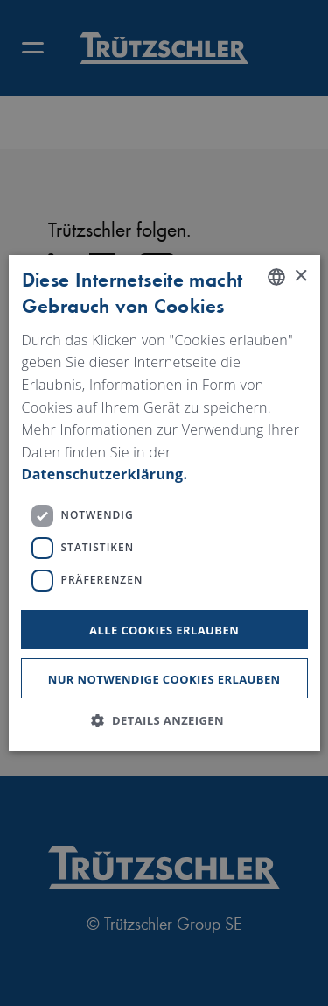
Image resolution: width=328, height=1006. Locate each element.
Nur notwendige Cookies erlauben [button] (164, 678)
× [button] (300, 275)
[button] (164, 720)
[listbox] (276, 277)
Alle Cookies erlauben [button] (164, 630)
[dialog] (163, 503)
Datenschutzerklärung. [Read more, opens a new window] (104, 474)
